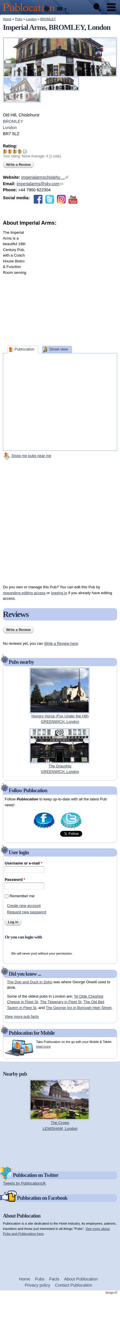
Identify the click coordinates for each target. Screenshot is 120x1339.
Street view (58, 349)
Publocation (24, 349)
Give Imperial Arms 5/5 (25, 151)
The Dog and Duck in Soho (29, 982)
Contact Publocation (73, 1285)
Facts (54, 1279)
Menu (111, 7)
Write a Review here (61, 643)
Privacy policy (37, 1285)
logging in (59, 593)
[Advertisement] (62, 284)
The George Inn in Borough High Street (78, 1007)
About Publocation (81, 1279)
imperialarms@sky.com (40, 183)
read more (43, 1046)
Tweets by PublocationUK (24, 1183)
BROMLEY (48, 19)
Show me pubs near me (31, 455)
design (111, 1292)
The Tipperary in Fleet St (60, 1002)
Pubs (18, 19)
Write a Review (18, 165)
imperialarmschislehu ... (44, 177)
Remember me (22, 896)
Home (7, 19)
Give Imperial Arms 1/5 (5, 151)
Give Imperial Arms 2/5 (10, 151)
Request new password (26, 912)
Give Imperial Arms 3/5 (15, 151)
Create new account (24, 905)
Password (15, 879)
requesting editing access (24, 593)
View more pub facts (22, 1016)
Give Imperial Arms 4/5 (20, 151)
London (31, 19)
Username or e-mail (23, 863)
